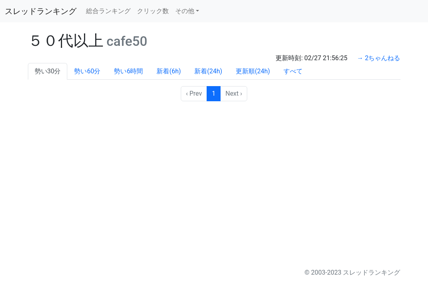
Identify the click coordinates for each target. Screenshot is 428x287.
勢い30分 (48, 71)
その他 (184, 11)
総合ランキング (108, 11)
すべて (293, 71)
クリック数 (153, 11)
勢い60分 (87, 71)
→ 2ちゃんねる (379, 58)
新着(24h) (208, 71)
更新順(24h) (253, 71)
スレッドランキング (40, 11)
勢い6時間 (128, 71)
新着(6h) (168, 71)
